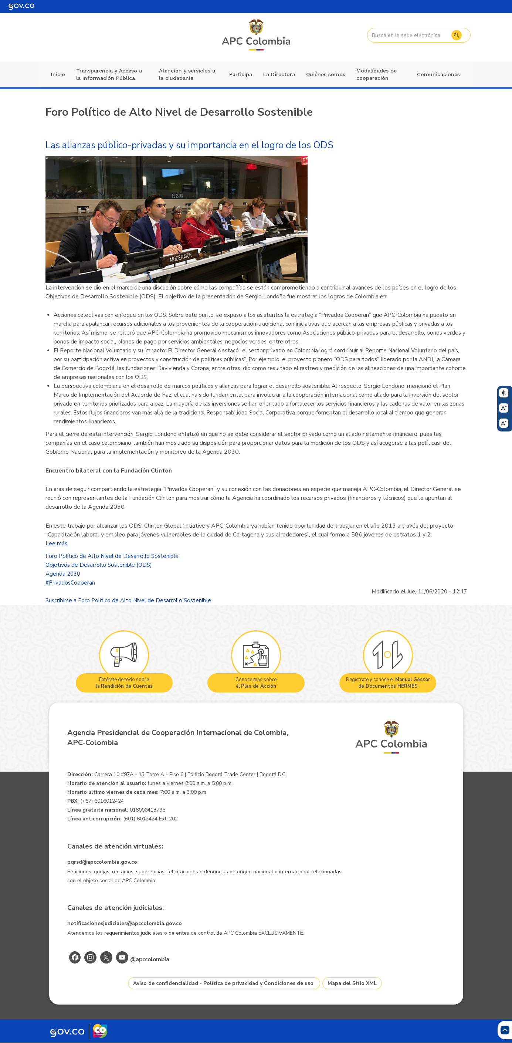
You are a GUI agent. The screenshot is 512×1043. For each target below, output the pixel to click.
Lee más (56, 543)
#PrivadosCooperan (70, 582)
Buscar (454, 35)
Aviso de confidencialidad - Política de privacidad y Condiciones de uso (223, 983)
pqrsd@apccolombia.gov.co (102, 862)
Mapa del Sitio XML (352, 983)
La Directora (279, 74)
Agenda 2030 (62, 574)
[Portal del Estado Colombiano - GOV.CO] (21, 6)
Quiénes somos (325, 74)
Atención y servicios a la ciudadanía (187, 74)
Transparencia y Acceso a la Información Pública (109, 74)
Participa (240, 74)
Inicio (58, 74)
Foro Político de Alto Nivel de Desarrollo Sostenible (112, 556)
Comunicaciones (438, 74)
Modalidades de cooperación (376, 74)
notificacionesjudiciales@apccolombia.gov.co (124, 923)
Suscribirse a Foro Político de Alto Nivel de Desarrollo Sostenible (128, 600)
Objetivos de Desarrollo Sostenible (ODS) (98, 565)
